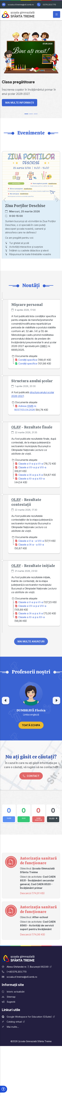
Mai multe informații (19, 98)
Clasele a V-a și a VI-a (30, 469)
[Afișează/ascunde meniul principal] (56, 14)
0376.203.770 (49, 4)
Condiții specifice (27, 366)
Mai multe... (10, 1026)
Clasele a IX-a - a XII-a (31, 550)
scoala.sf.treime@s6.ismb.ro (21, 4)
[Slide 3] (36, 114)
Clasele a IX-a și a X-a (30, 480)
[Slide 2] (31, 114)
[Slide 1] (26, 114)
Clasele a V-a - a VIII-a (31, 546)
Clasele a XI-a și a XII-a (31, 484)
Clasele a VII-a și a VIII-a (32, 473)
